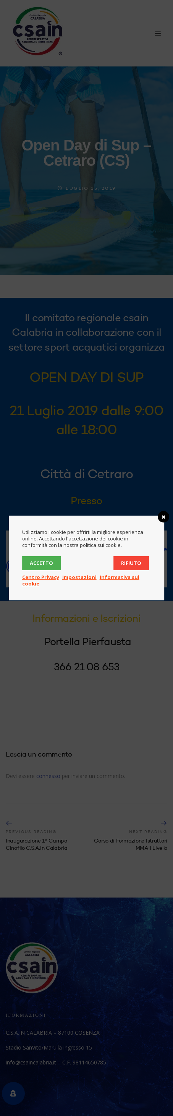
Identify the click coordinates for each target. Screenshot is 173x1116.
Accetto (41, 563)
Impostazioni (79, 577)
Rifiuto (131, 563)
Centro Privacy (40, 577)
